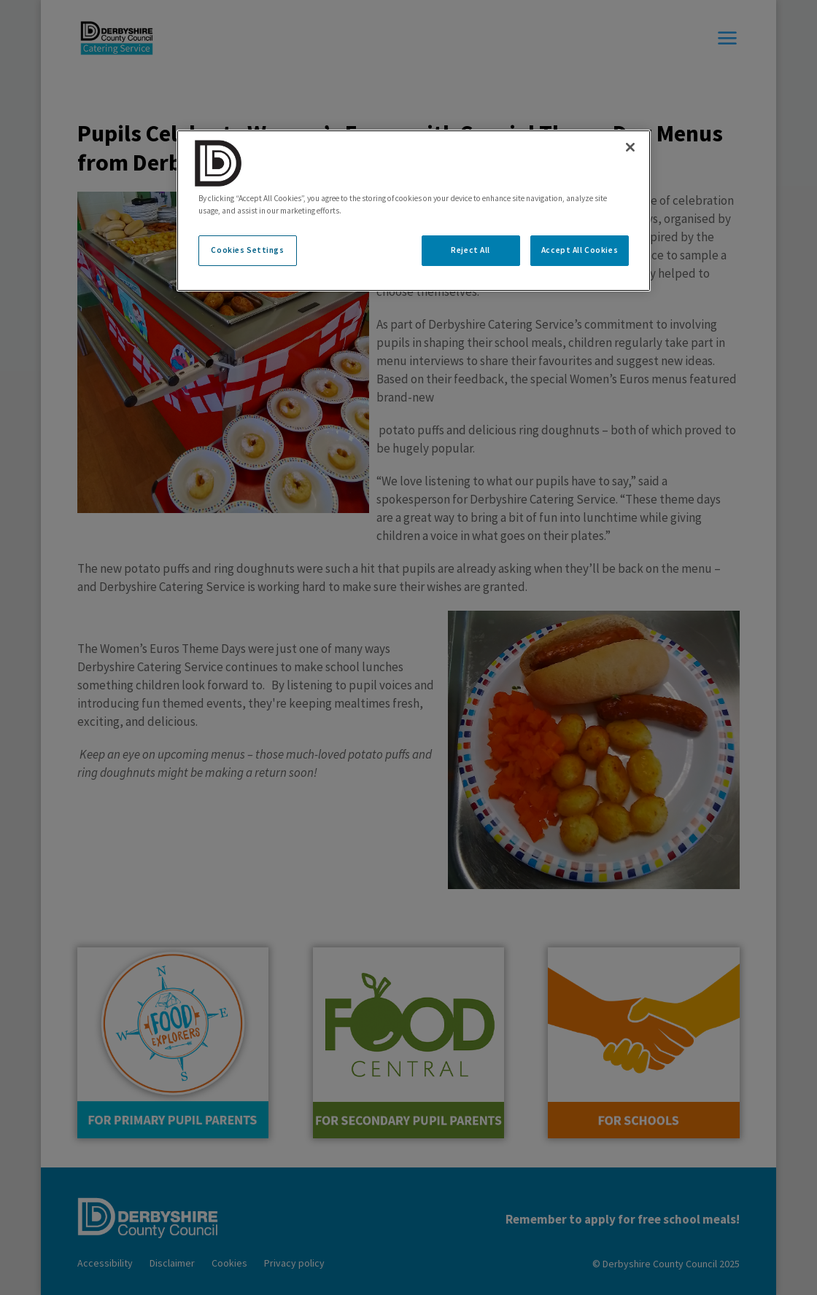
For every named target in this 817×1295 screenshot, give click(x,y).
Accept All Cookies (579, 250)
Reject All (470, 250)
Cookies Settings (247, 250)
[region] (414, 211)
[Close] (630, 147)
